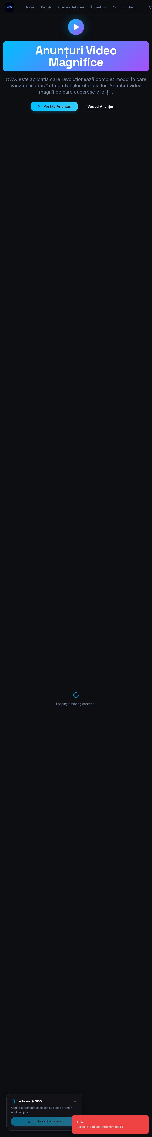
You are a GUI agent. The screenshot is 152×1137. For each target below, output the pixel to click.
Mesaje (99, 1073)
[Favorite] (123, 7)
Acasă (38, 7)
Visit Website (113, 606)
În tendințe (107, 7)
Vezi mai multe (95, 1015)
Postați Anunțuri (54, 106)
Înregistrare (72, 1080)
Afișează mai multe (76, 945)
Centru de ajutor (105, 1080)
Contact (138, 7)
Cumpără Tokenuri (80, 7)
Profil (98, 1066)
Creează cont (55, 1014)
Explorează (72, 1066)
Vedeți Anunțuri (101, 106)
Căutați (55, 7)
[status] (110, 1124)
